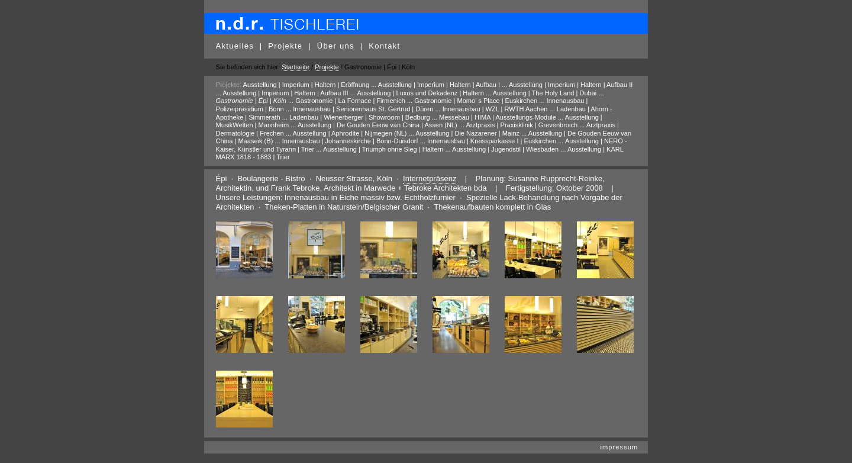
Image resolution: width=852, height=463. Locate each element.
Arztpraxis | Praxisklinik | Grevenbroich (521, 124)
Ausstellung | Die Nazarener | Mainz (467, 133)
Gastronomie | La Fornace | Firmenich (350, 100)
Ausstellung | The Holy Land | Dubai (545, 93)
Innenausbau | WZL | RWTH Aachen (495, 108)
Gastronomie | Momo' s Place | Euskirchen (475, 100)
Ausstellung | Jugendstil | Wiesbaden (505, 149)
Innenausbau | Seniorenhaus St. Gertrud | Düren (363, 108)
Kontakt (384, 45)
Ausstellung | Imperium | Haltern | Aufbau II (570, 84)
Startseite (295, 66)
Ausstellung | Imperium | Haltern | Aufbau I (439, 84)
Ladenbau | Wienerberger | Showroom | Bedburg (359, 117)
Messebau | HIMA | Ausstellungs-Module (497, 117)
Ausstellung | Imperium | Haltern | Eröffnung (306, 84)
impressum (619, 447)
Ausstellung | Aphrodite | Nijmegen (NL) (350, 133)
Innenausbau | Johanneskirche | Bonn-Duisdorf (350, 140)
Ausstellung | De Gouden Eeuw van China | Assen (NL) (377, 124)
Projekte (285, 45)
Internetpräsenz (429, 178)
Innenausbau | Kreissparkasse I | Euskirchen (491, 140)
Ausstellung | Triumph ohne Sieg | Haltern (383, 149)
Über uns (335, 45)
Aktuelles (235, 45)
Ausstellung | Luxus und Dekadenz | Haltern (420, 93)
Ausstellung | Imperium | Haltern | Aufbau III (285, 93)
